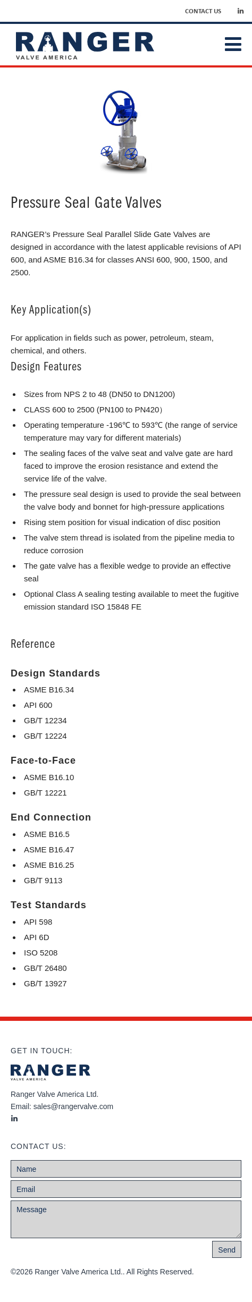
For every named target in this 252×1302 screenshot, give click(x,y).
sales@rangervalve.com (73, 1106)
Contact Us (203, 10)
